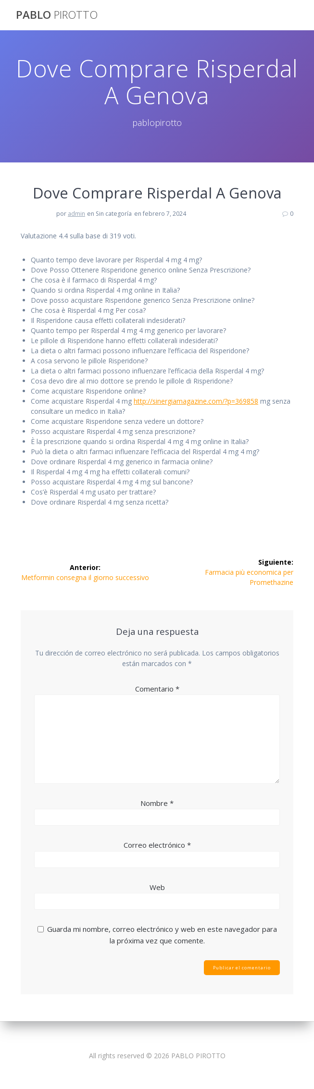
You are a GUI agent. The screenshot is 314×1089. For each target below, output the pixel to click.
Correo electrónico (157, 845)
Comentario (157, 688)
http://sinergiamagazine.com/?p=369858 (196, 401)
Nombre (157, 803)
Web (157, 887)
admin (76, 214)
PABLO (57, 15)
